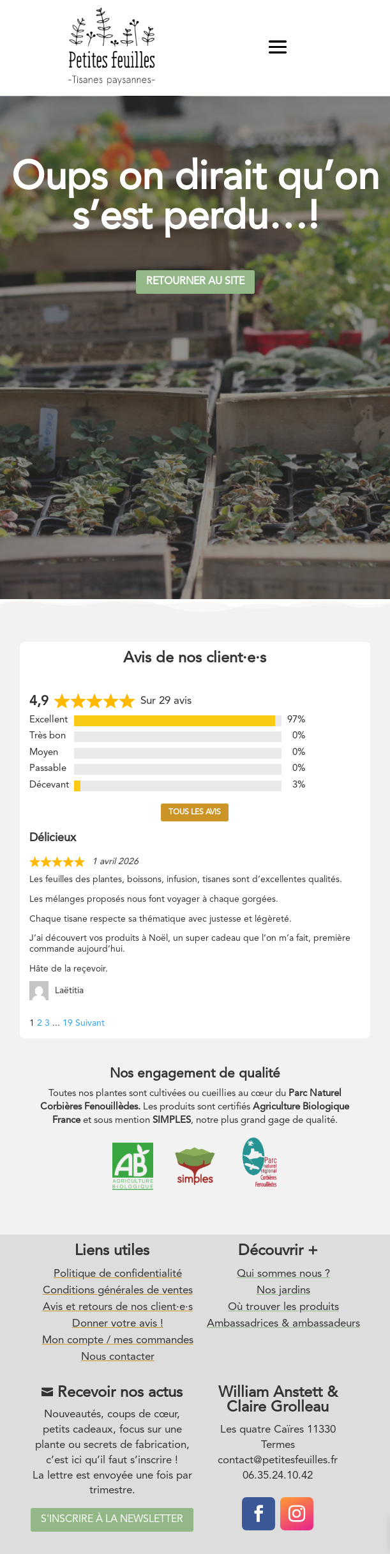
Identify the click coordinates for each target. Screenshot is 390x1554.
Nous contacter (117, 1357)
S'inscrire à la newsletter (112, 1519)
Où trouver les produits (283, 1307)
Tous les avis (195, 812)
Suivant (90, 1023)
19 (68, 1023)
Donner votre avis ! (117, 1323)
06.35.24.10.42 (278, 1475)
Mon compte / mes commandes (117, 1340)
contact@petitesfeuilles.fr (278, 1460)
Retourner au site (195, 282)
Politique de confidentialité (118, 1273)
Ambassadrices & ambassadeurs (283, 1323)
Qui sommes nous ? (283, 1273)
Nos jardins (283, 1290)
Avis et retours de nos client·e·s (118, 1307)
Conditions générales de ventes (118, 1290)
